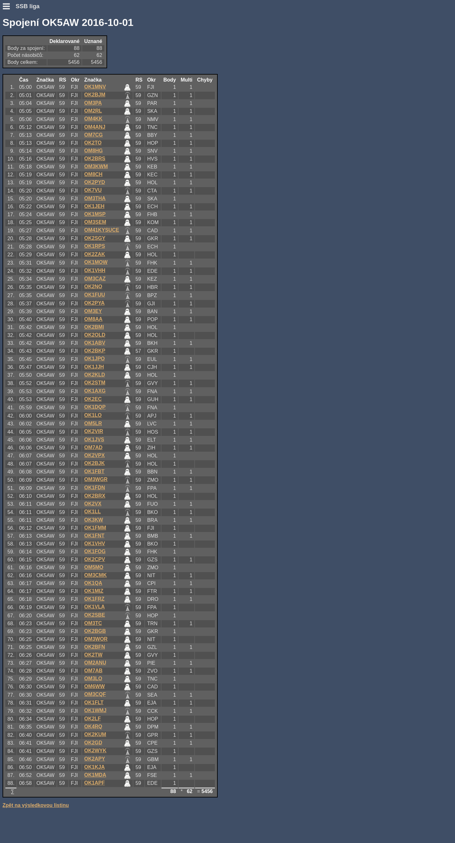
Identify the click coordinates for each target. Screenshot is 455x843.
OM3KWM (96, 166)
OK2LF (92, 718)
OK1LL (92, 511)
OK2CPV (94, 559)
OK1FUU (94, 294)
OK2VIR (93, 431)
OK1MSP (95, 214)
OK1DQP (95, 407)
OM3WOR (96, 639)
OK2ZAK (94, 254)
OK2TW (93, 654)
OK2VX (92, 503)
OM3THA (95, 198)
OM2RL (93, 110)
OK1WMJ (95, 710)
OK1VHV (94, 543)
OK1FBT (94, 471)
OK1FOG (95, 551)
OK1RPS (94, 246)
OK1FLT (94, 702)
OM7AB (93, 670)
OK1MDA (95, 775)
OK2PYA (94, 303)
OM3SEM (95, 222)
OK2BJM (95, 94)
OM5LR (93, 423)
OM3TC (93, 623)
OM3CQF (95, 694)
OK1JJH (94, 367)
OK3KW (93, 519)
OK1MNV (95, 86)
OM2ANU (95, 662)
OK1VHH (95, 270)
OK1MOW (96, 262)
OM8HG (93, 150)
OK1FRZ (94, 599)
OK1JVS (94, 439)
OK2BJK (94, 463)
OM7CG (93, 134)
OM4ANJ (95, 127)
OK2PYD (94, 182)
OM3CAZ (95, 278)
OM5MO (93, 567)
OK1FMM (95, 527)
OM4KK (93, 118)
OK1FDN (94, 487)
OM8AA (93, 319)
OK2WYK (95, 750)
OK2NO (93, 286)
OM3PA (93, 103)
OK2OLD (95, 335)
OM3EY (93, 311)
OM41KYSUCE (101, 230)
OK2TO (93, 142)
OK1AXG (95, 391)
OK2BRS (95, 158)
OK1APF (94, 782)
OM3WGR (96, 479)
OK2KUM (95, 734)
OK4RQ (93, 726)
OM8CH (93, 174)
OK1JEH (94, 206)
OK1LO (93, 415)
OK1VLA (94, 606)
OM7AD (93, 447)
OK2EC (93, 399)
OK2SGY (95, 238)
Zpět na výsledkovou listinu (36, 805)
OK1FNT (94, 535)
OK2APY (94, 758)
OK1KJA (94, 767)
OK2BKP (95, 350)
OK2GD (93, 742)
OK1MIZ (93, 591)
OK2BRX (95, 495)
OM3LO (93, 678)
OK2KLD (94, 374)
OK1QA (93, 583)
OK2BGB (95, 631)
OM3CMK (95, 575)
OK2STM (95, 382)
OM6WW (94, 686)
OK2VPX (94, 455)
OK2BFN (94, 647)
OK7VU (93, 190)
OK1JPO (94, 358)
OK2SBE (94, 615)
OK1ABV (95, 342)
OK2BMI (94, 327)
